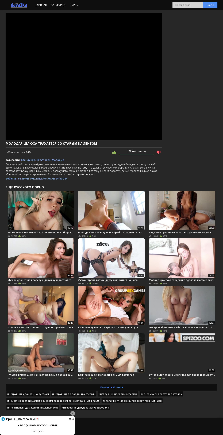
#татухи (23, 178)
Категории (58, 4)
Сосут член (43, 160)
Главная (41, 4)
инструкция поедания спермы (118, 394)
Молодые (58, 160)
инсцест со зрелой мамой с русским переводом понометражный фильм (53, 400)
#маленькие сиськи (42, 178)
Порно (74, 4)
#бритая (11, 178)
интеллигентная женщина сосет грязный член (132, 400)
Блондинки (28, 160)
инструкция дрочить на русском (28, 394)
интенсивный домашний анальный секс (32, 407)
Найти (210, 5)
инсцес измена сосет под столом (161, 394)
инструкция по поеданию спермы (73, 394)
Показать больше (111, 387)
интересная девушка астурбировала (85, 407)
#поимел (61, 178)
